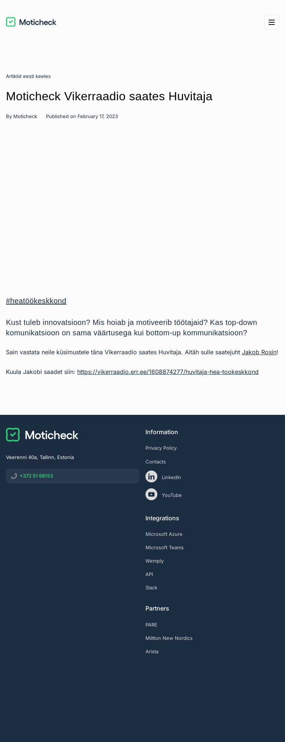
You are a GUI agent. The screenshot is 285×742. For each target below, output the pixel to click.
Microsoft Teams (164, 547)
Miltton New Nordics (169, 638)
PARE (151, 625)
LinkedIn (163, 476)
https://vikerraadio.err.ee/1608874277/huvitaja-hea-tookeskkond (168, 371)
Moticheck (25, 116)
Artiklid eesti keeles (28, 76)
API (149, 574)
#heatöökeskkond (36, 301)
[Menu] (271, 22)
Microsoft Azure (164, 534)
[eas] (212, 682)
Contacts (155, 462)
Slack (151, 587)
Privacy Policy (161, 448)
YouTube (163, 494)
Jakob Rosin (259, 352)
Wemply (154, 561)
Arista (151, 651)
